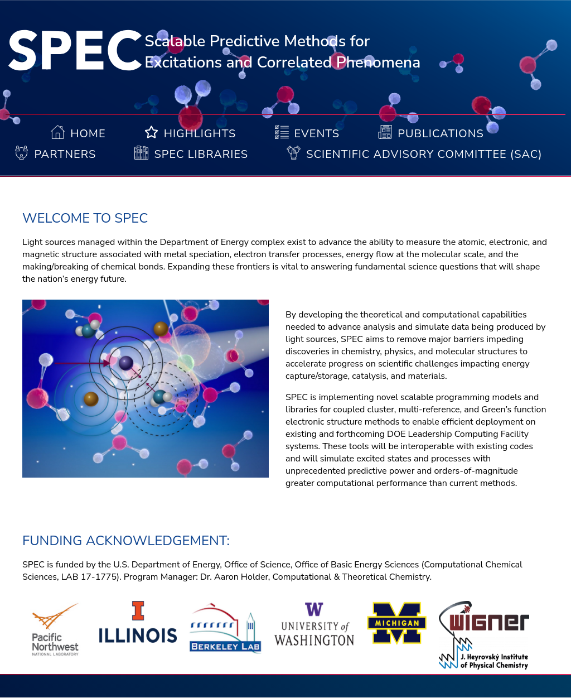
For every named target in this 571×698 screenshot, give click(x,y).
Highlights (200, 133)
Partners (65, 154)
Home (87, 133)
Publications (440, 133)
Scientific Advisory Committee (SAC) (424, 154)
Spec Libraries (201, 154)
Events (317, 133)
